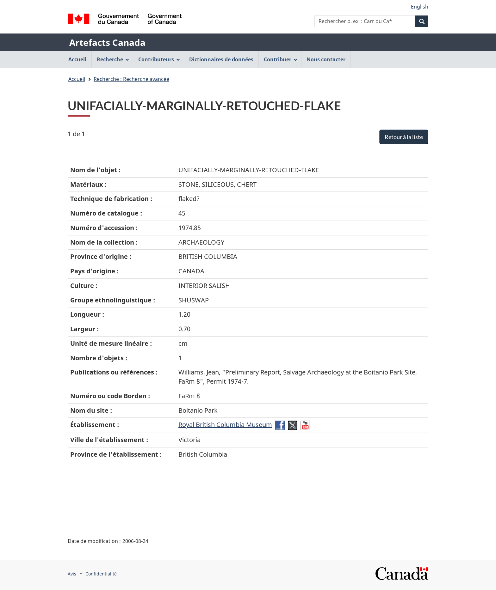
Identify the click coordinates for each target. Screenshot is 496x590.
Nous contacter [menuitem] (326, 59)
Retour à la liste (404, 136)
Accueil (76, 79)
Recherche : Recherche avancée (131, 79)
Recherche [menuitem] (113, 59)
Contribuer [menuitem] (280, 59)
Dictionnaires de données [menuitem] (221, 59)
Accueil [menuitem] (77, 59)
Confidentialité (101, 574)
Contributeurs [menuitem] (159, 59)
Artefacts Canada (107, 42)
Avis (72, 574)
